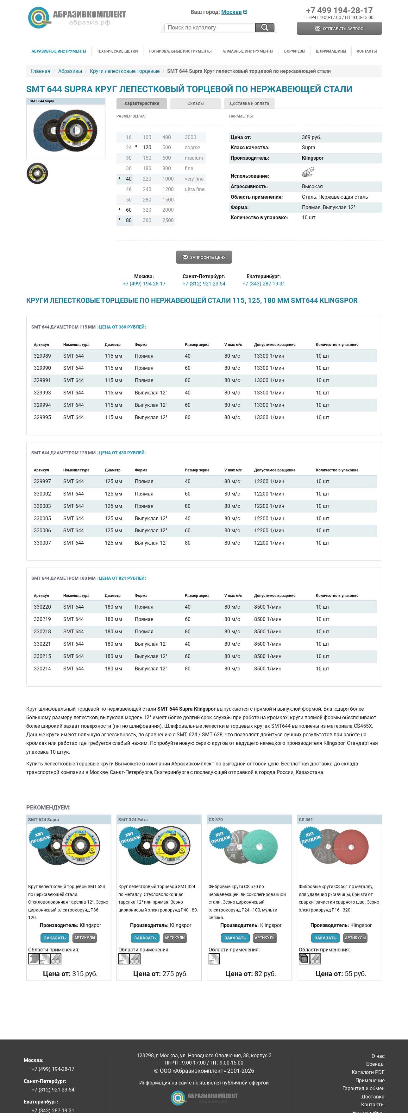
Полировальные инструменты (180, 51)
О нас (378, 1056)
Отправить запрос (339, 29)
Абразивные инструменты (59, 51)
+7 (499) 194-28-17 (144, 284)
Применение (370, 1081)
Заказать (55, 938)
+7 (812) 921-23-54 (204, 284)
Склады (195, 103)
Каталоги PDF (368, 1072)
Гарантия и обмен (363, 1088)
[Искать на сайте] (264, 27)
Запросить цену (204, 257)
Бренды (375, 1064)
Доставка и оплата (249, 103)
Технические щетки (117, 51)
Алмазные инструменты (248, 51)
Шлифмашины (331, 51)
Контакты (367, 51)
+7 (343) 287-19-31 (263, 284)
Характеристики (141, 103)
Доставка (373, 1097)
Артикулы (84, 938)
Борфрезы (294, 51)
